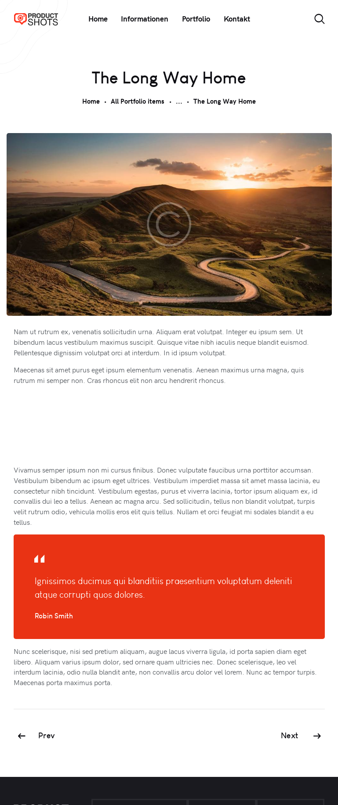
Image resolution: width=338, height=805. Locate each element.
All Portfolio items (137, 101)
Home (91, 101)
